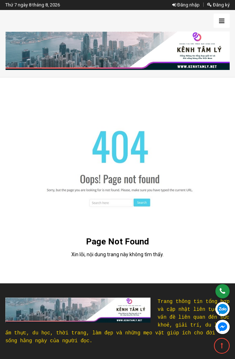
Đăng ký (218, 4)
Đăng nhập (186, 4)
